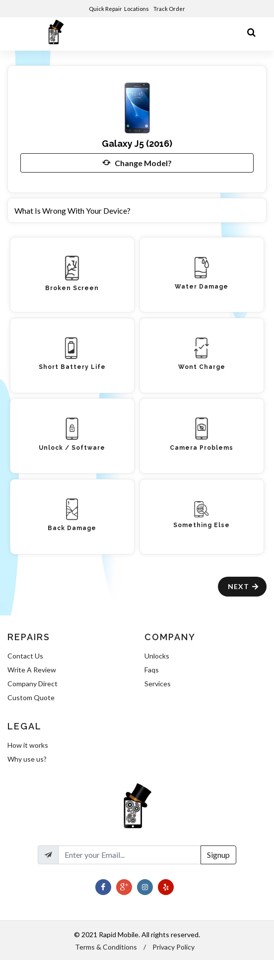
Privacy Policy (173, 947)
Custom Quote (31, 697)
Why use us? (27, 759)
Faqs (151, 669)
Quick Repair (105, 8)
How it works (27, 745)
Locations (137, 8)
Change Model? (137, 163)
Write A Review (31, 669)
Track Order (169, 8)
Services (157, 683)
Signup (218, 854)
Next (243, 586)
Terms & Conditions (106, 947)
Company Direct (32, 683)
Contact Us (25, 656)
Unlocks (156, 656)
